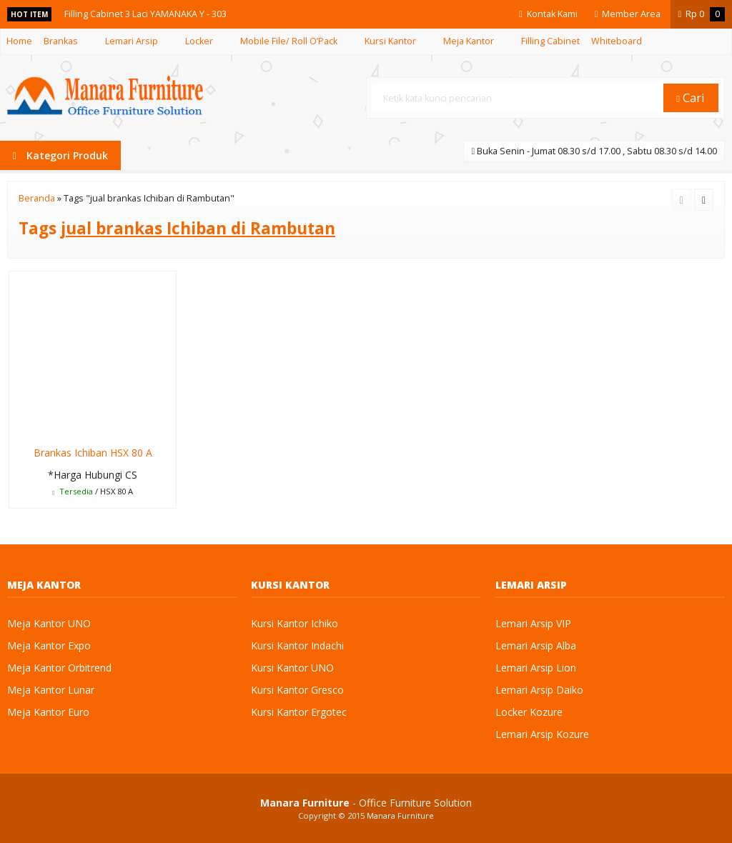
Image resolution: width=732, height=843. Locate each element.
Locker (199, 41)
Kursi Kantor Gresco (297, 690)
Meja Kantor (468, 41)
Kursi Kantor (390, 41)
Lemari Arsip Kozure (542, 734)
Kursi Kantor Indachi (297, 645)
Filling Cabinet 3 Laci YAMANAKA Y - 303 (145, 14)
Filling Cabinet (550, 41)
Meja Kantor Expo (49, 645)
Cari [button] (690, 97)
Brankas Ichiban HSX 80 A (93, 452)
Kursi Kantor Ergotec (299, 712)
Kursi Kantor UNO (292, 667)
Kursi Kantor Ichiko (294, 623)
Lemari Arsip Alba (535, 645)
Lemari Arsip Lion (535, 667)
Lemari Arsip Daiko (539, 690)
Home (19, 41)
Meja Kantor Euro (48, 712)
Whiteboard (616, 41)
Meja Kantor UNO (49, 623)
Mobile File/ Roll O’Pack (288, 41)
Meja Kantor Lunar (50, 690)
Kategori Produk (60, 155)
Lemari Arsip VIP (533, 623)
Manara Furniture (400, 815)
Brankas (61, 41)
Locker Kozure (529, 712)
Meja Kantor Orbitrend (59, 667)
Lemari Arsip (131, 41)
